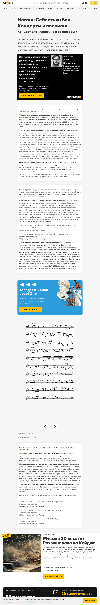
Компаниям (55, 3)
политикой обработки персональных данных (37, 602)
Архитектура (94, 8)
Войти (94, 3)
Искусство (70, 8)
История (5, 8)
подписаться (30, 309)
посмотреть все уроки (31, 96)
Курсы (33, 3)
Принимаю (90, 601)
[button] (55, 426)
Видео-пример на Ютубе (28, 228)
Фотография (82, 8)
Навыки (50, 8)
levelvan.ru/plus (35, 91)
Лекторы (65, 3)
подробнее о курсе (54, 576)
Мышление (40, 8)
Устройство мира (26, 8)
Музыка (59, 8)
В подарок (44, 3)
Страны (13, 8)
